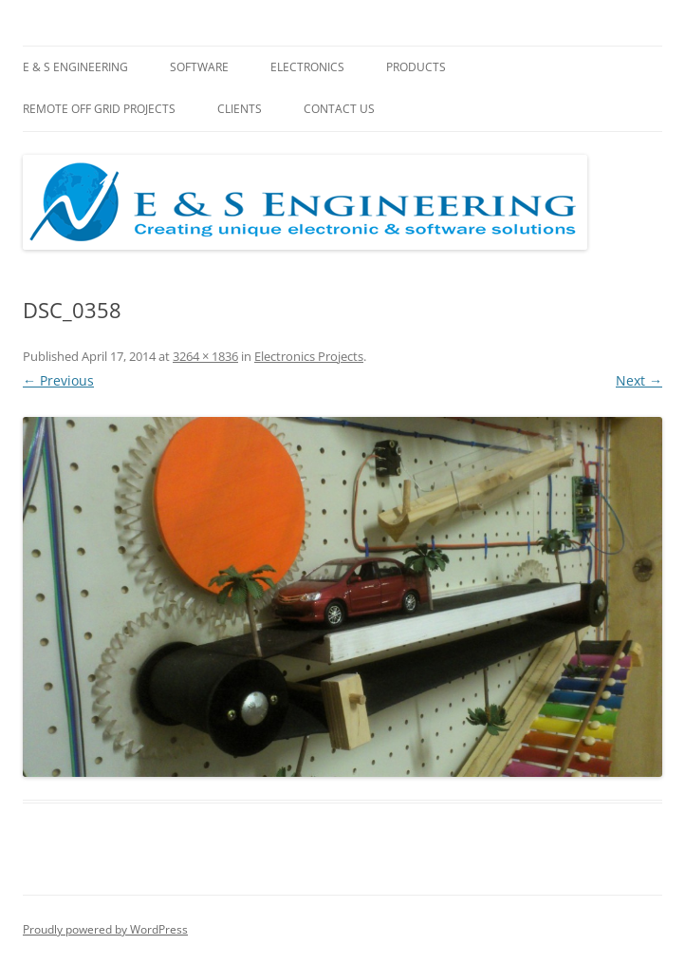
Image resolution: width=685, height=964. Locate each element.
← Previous (58, 380)
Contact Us (339, 109)
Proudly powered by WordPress (105, 929)
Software (199, 67)
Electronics (307, 67)
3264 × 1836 (205, 356)
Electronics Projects (308, 356)
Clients (239, 109)
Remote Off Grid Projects (99, 109)
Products (416, 67)
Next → (639, 380)
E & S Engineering (75, 67)
